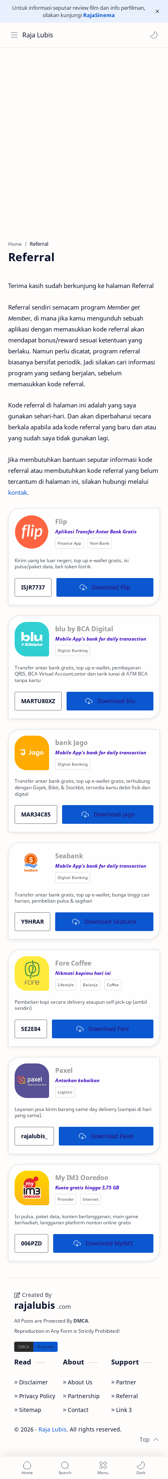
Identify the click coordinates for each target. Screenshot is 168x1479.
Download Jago (108, 814)
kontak (17, 492)
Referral (124, 1396)
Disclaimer (31, 1382)
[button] (154, 35)
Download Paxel (106, 1136)
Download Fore (102, 1029)
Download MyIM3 (103, 1243)
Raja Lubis (37, 34)
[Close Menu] (157, 11)
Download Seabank (104, 921)
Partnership (81, 1396)
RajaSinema (99, 15)
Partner (123, 1382)
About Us (78, 1382)
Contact (75, 1410)
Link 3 (121, 1410)
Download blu (110, 701)
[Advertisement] (84, 140)
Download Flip (105, 587)
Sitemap (27, 1410)
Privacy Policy (34, 1396)
